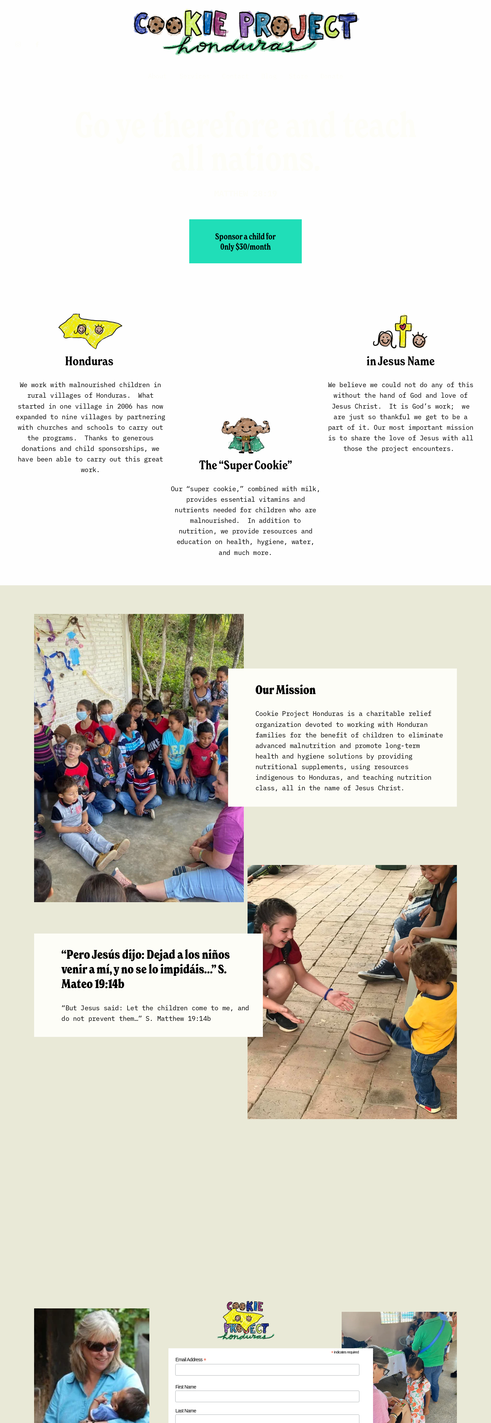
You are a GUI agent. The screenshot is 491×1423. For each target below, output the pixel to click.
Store (298, 75)
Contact (235, 75)
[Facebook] (37, 44)
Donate (331, 75)
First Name (185, 1387)
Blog (269, 75)
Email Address (190, 1359)
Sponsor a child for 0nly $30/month (245, 241)
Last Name (185, 1410)
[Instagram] (18, 44)
